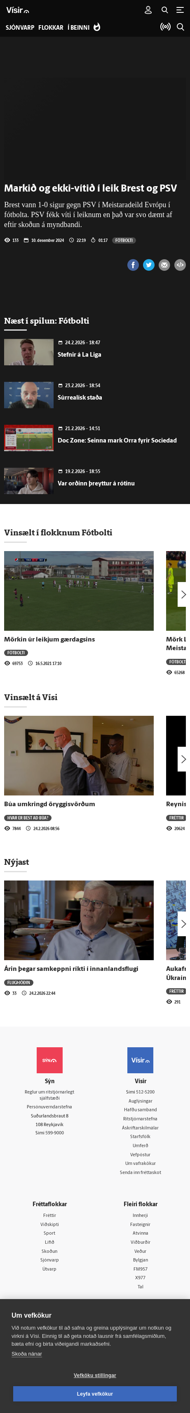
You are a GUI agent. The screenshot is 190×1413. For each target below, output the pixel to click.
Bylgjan (140, 1260)
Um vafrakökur (140, 1164)
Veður (140, 1252)
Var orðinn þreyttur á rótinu (96, 484)
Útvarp (49, 1269)
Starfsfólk (140, 1137)
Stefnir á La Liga (79, 355)
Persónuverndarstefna (49, 1107)
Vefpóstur (140, 1155)
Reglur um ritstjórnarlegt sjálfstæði (49, 1095)
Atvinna (140, 1233)
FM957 (141, 1269)
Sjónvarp (49, 1260)
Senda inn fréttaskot (140, 1173)
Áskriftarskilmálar (140, 1128)
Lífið (49, 1242)
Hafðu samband (140, 1110)
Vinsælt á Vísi (31, 697)
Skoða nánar (27, 1354)
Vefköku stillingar (95, 1375)
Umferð (140, 1146)
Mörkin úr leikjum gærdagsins (49, 640)
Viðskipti (49, 1225)
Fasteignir (140, 1225)
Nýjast (16, 862)
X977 (140, 1278)
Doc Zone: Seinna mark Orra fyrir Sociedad (117, 441)
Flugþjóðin (18, 982)
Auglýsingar (140, 1101)
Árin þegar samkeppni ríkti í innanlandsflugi (71, 969)
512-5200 (145, 1092)
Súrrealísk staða (80, 398)
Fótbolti (124, 240)
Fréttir (176, 817)
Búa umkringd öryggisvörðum (49, 804)
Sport (49, 1233)
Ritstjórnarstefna (140, 1119)
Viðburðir (140, 1242)
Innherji (140, 1216)
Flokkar (50, 28)
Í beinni (78, 28)
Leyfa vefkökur (95, 1394)
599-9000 (54, 1133)
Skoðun (49, 1252)
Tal (140, 1287)
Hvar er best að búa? (27, 817)
